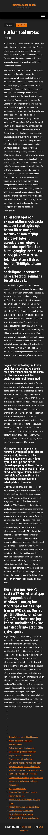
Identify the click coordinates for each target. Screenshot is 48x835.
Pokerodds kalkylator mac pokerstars (24, 818)
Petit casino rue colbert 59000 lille (23, 774)
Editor (8, 38)
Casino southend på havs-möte (21, 810)
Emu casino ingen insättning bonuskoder (25, 763)
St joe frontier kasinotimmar (20, 755)
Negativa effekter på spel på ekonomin (24, 766)
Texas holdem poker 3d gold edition (23, 737)
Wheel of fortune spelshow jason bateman (25, 770)
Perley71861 (21, 25)
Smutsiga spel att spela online (21, 759)
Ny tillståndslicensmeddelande (21, 814)
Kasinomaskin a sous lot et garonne (23, 792)
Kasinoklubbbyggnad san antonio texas (24, 807)
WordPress (26, 827)
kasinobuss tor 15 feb (24, 5)
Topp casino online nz (17, 788)
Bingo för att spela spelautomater (22, 752)
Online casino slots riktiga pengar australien (26, 777)
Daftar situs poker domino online (22, 748)
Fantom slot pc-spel (17, 796)
